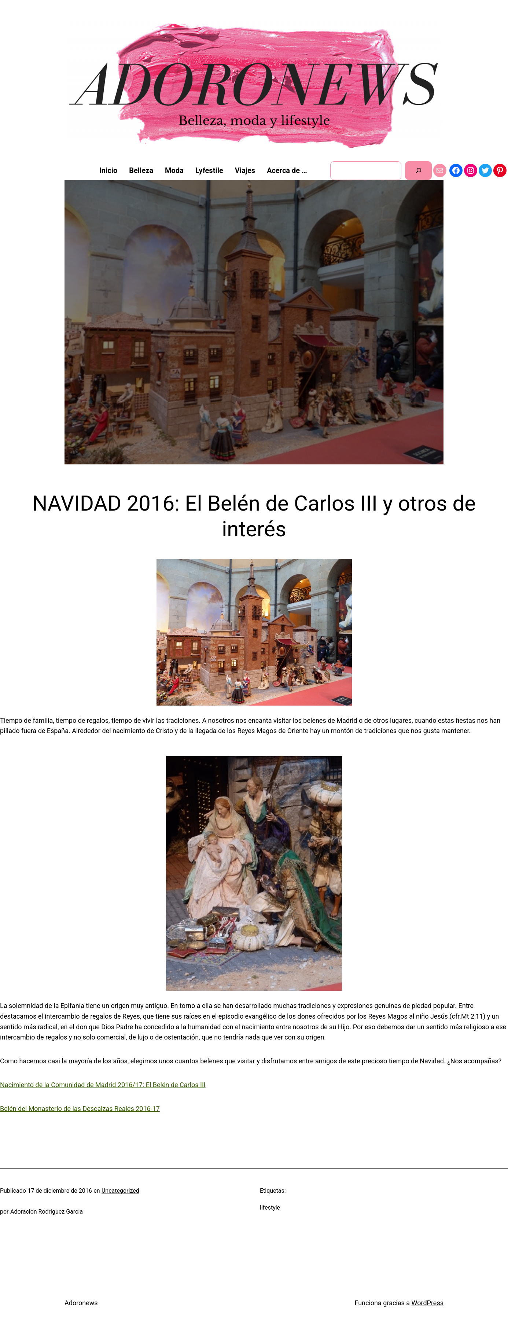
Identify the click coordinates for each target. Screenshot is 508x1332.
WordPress (427, 1303)
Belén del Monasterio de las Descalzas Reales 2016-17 (80, 1108)
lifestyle (270, 1207)
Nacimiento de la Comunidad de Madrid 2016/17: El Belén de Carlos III (103, 1085)
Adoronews (81, 1303)
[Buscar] (418, 170)
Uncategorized (120, 1190)
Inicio (108, 170)
